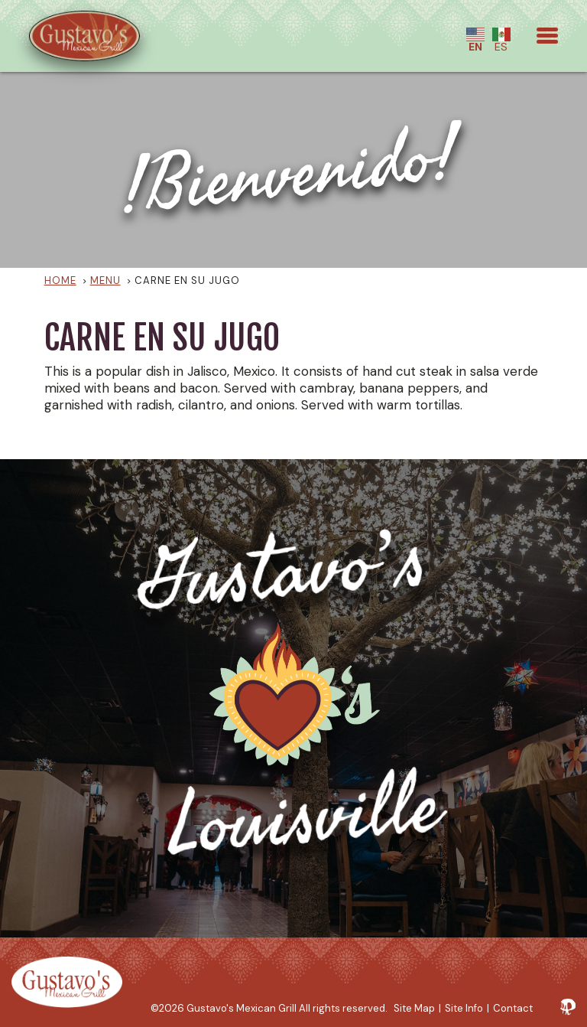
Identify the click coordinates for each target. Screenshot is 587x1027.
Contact (513, 1008)
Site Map (414, 1008)
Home (60, 280)
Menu (105, 280)
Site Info (464, 1008)
